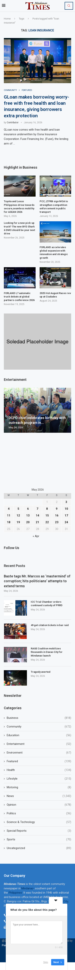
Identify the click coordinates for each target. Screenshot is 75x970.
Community (39, 727)
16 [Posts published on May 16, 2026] (56, 515)
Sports (39, 839)
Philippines (15, 892)
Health (39, 770)
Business (39, 718)
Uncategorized (39, 848)
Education (39, 735)
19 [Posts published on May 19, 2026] (18, 522)
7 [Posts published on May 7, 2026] (37, 508)
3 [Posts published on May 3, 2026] (66, 502)
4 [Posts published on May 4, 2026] (9, 508)
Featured (39, 761)
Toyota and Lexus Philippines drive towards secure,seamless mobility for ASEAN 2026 (19, 206)
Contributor (12, 122)
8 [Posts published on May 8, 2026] (47, 508)
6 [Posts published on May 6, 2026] (28, 508)
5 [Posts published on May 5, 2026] (18, 508)
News (39, 796)
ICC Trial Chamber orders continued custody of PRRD (46, 603)
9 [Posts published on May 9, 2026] (57, 508)
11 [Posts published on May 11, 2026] (8, 515)
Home (7, 18)
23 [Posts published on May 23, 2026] (56, 522)
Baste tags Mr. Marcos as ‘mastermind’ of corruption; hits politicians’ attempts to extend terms (37, 581)
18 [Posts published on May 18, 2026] (8, 522)
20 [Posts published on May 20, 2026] (28, 522)
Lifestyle (39, 779)
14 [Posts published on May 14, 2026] (37, 515)
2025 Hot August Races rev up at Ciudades (55, 295)
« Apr (36, 536)
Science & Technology (39, 822)
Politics (39, 813)
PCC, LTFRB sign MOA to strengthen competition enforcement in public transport (54, 206)
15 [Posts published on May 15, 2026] (47, 515)
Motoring (39, 787)
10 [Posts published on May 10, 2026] (66, 508)
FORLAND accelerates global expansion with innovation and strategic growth (54, 252)
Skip (45, 962)
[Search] (69, 6)
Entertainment (39, 744)
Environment (39, 753)
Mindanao (27, 888)
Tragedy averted (41, 671)
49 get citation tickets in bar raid (50, 625)
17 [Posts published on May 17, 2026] (66, 515)
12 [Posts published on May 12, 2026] (18, 515)
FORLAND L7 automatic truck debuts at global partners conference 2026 (19, 297)
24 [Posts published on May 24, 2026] (66, 522)
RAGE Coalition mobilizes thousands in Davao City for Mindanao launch (46, 652)
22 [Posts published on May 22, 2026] (47, 522)
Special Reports (39, 831)
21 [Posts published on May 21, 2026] (37, 522)
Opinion (39, 805)
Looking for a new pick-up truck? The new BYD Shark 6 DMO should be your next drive (19, 228)
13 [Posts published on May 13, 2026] (28, 515)
